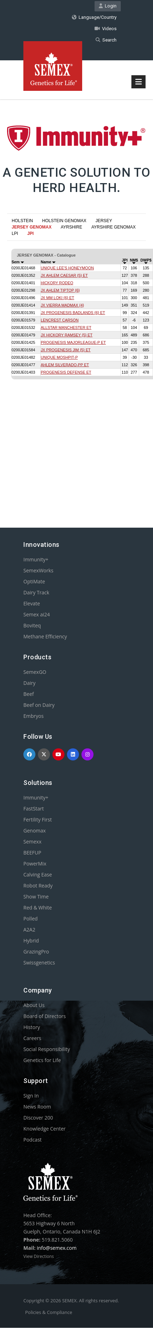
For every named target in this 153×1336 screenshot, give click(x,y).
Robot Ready (38, 885)
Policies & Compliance (48, 1312)
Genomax (34, 830)
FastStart (33, 808)
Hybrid (31, 940)
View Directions (38, 1256)
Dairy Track (36, 592)
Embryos (33, 716)
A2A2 (29, 929)
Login (108, 6)
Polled (30, 918)
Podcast (32, 1139)
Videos (106, 28)
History (31, 1027)
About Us (34, 1005)
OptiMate (34, 581)
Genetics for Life (42, 1060)
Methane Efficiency (45, 636)
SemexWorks (38, 570)
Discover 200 (38, 1117)
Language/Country (94, 17)
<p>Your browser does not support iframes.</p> (76, 366)
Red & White (37, 907)
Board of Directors (44, 1016)
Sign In (31, 1095)
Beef (28, 694)
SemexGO (34, 672)
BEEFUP (32, 852)
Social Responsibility (46, 1049)
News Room (37, 1106)
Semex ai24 (36, 614)
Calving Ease (37, 874)
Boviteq (32, 625)
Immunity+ (36, 559)
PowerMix (34, 863)
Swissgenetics (39, 962)
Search (106, 40)
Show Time (36, 896)
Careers (32, 1038)
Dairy (29, 683)
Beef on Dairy (39, 705)
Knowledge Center (44, 1128)
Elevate (31, 603)
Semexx (32, 841)
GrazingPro (36, 951)
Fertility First (37, 819)
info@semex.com (56, 1247)
